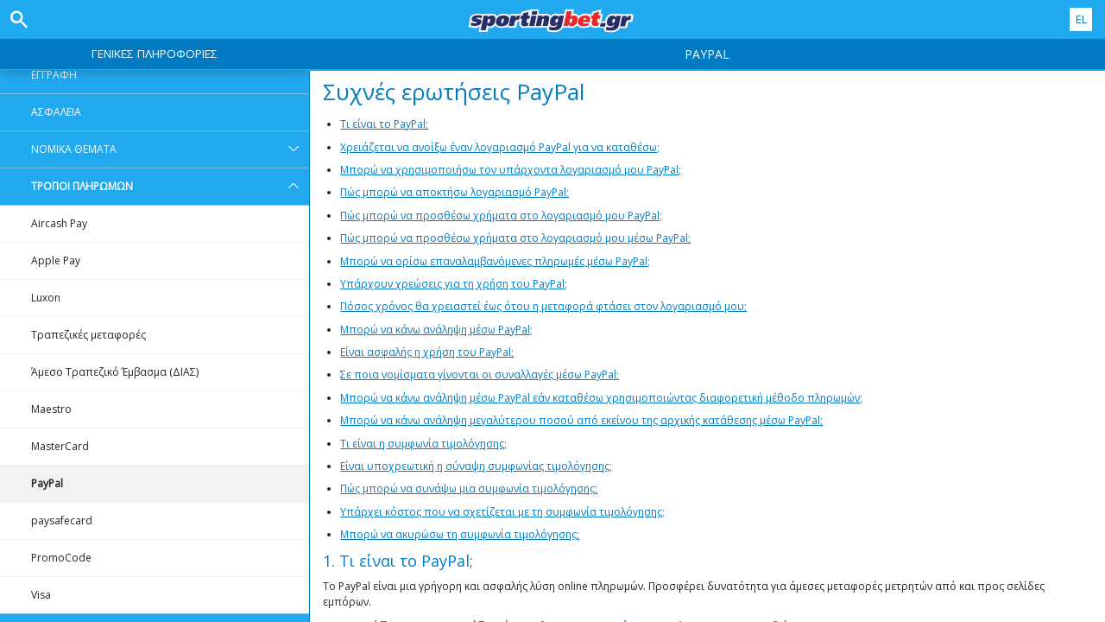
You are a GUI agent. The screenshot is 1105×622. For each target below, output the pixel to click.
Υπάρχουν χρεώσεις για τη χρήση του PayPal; (453, 283)
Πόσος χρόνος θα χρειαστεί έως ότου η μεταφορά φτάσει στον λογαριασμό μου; (543, 306)
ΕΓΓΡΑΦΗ (54, 74)
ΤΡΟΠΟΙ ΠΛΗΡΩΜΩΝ (170, 186)
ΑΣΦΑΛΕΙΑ (56, 112)
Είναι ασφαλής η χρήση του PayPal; (427, 352)
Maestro (51, 409)
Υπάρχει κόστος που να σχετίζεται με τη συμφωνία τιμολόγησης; (502, 512)
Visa (41, 594)
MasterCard (60, 446)
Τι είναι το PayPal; (384, 124)
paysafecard (61, 520)
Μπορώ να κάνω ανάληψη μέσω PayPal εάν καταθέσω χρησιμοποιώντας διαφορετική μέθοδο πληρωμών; (601, 397)
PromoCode (61, 557)
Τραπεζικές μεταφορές (88, 334)
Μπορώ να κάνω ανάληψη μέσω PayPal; (436, 329)
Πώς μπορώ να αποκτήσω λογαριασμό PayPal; (454, 192)
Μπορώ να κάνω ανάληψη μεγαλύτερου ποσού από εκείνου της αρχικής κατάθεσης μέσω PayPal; (581, 420)
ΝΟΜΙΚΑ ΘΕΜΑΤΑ (170, 149)
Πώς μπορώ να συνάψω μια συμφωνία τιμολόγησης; (468, 488)
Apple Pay (55, 260)
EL (1081, 19)
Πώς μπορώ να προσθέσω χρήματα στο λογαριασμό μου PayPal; (501, 215)
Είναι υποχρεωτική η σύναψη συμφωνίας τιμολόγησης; (476, 466)
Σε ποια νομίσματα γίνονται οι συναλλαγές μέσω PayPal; (479, 374)
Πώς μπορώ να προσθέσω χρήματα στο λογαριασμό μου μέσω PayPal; (515, 238)
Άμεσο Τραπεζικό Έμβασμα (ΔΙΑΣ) (115, 372)
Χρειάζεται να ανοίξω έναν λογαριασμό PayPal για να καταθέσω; (500, 147)
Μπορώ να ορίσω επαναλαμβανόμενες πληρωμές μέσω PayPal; (495, 261)
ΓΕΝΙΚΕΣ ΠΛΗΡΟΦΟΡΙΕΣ (155, 53)
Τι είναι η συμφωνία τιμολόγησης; (423, 443)
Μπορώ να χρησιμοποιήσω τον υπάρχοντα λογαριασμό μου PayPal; (510, 169)
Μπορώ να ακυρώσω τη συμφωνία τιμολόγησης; (459, 534)
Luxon (45, 297)
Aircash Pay (59, 223)
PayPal (47, 483)
